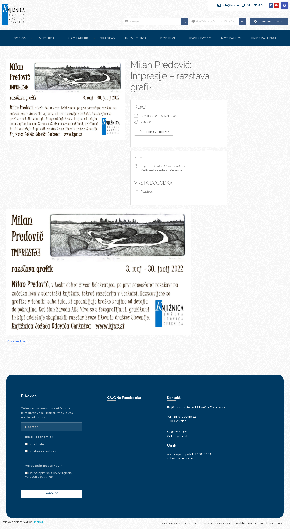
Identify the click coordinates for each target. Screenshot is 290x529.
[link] (284, 5)
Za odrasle (34, 444)
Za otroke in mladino (41, 451)
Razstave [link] (147, 191)
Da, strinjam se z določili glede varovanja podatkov (48, 475)
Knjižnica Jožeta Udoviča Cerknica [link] (163, 166)
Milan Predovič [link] (16, 341)
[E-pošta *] (51, 426)
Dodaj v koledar (154, 131)
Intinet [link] (38, 521)
